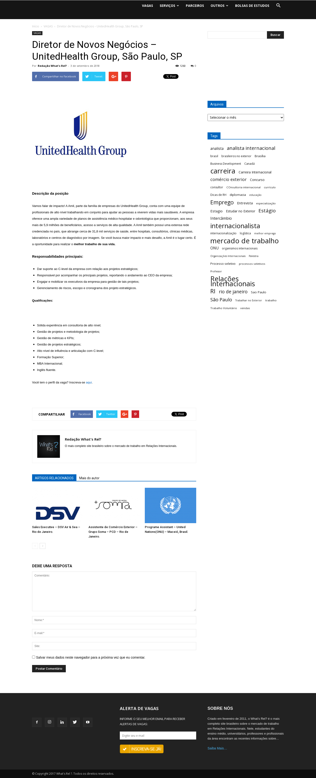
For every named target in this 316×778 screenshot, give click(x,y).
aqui (89, 382)
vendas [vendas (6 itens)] (245, 308)
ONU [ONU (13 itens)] (214, 248)
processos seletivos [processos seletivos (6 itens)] (252, 263)
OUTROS (219, 5)
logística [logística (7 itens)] (245, 233)
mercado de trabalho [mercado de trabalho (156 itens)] (244, 240)
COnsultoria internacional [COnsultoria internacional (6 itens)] (243, 187)
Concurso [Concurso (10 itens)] (257, 179)
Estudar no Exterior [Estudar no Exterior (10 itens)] (240, 211)
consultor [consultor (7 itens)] (216, 187)
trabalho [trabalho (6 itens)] (271, 300)
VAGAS (147, 5)
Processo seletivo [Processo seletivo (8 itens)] (223, 263)
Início (35, 26)
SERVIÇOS (169, 5)
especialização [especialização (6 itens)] (266, 203)
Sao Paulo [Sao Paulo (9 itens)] (258, 292)
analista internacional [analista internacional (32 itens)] (251, 148)
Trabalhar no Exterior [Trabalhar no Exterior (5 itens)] (248, 300)
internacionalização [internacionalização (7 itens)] (223, 233)
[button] (278, 5)
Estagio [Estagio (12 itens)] (216, 211)
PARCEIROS (195, 5)
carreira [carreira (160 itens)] (222, 170)
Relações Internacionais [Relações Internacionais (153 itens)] (232, 281)
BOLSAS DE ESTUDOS (252, 5)
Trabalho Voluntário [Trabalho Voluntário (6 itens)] (223, 308)
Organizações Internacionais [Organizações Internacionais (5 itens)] (227, 256)
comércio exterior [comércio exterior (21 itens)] (228, 179)
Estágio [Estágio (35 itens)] (267, 210)
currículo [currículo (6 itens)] (270, 187)
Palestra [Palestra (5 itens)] (253, 256)
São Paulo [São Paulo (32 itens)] (221, 299)
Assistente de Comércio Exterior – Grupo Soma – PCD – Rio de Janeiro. (112, 531)
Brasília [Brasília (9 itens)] (260, 156)
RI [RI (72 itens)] (213, 291)
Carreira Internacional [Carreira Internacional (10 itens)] (255, 172)
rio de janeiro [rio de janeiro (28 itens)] (233, 291)
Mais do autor (89, 478)
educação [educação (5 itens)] (255, 195)
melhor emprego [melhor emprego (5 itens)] (265, 233)
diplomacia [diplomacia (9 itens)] (238, 195)
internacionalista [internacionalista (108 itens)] (235, 225)
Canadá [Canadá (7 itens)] (249, 164)
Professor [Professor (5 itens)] (216, 271)
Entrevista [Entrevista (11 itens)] (245, 203)
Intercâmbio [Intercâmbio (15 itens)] (221, 218)
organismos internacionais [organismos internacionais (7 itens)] (240, 248)
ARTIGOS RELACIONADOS (54, 478)
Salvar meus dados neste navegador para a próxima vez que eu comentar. (90, 657)
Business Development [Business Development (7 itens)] (225, 164)
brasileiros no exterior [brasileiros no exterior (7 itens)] (236, 156)
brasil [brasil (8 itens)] (214, 156)
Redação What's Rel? (52, 65)
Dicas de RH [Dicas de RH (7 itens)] (218, 195)
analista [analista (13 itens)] (217, 148)
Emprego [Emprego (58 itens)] (222, 202)
